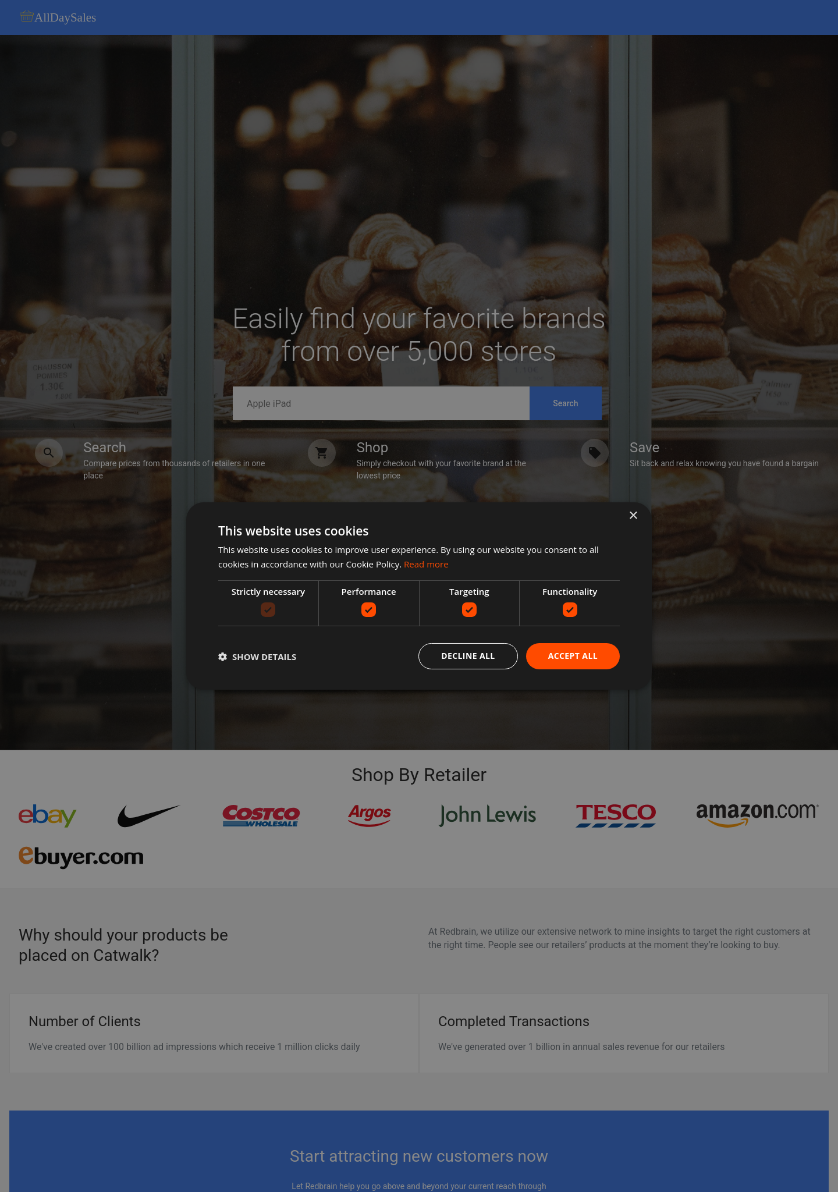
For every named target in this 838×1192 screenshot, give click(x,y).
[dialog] (419, 596)
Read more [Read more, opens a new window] (426, 564)
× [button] (632, 516)
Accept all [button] (573, 655)
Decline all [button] (468, 655)
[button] (257, 656)
